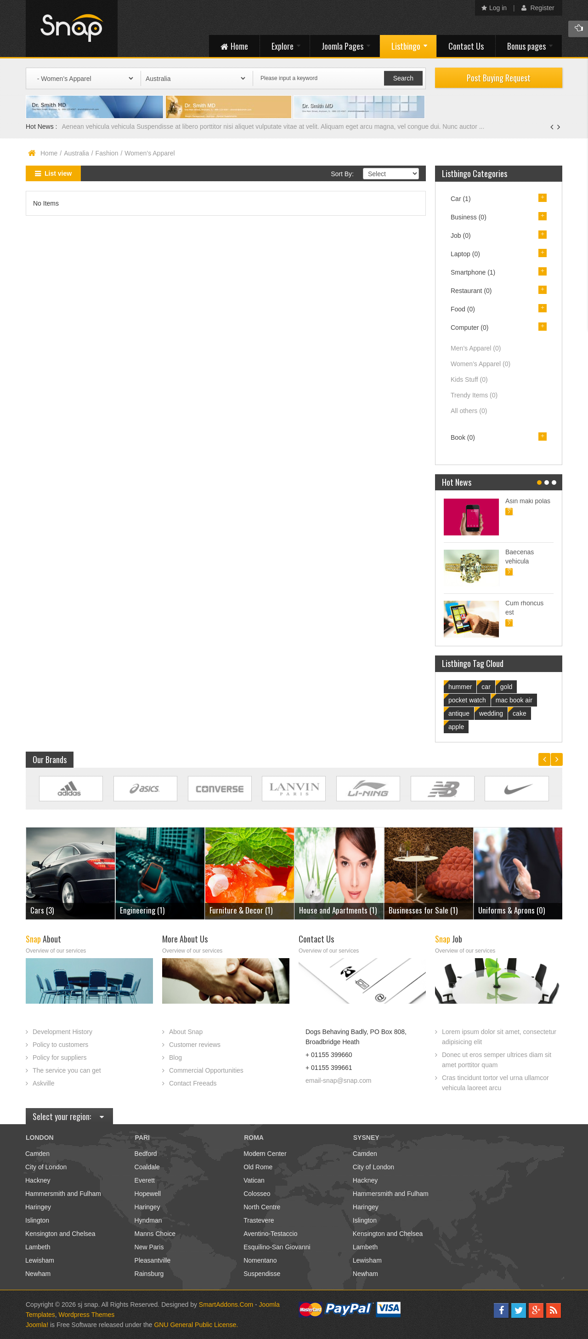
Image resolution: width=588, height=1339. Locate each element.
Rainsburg (149, 1273)
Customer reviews (194, 1044)
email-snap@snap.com (338, 1080)
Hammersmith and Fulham (63, 1193)
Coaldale (147, 1167)
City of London (46, 1167)
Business (468, 217)
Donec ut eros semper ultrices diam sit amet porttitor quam (496, 1060)
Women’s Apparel (480, 364)
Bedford (146, 1153)
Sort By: (342, 174)
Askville (43, 1083)
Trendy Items (474, 395)
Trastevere (258, 1220)
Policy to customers (60, 1044)
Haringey (38, 1207)
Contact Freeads (193, 1083)
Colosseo (256, 1193)
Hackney (37, 1180)
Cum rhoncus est (524, 607)
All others (469, 410)
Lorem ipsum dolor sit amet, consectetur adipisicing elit (499, 1037)
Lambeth (37, 1247)
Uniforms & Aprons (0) (511, 910)
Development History (62, 1031)
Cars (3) (42, 910)
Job (461, 235)
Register (537, 7)
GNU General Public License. (196, 1324)
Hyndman (148, 1220)
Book (463, 437)
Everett (145, 1180)
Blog (175, 1057)
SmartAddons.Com (226, 1304)
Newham (38, 1273)
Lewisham (39, 1260)
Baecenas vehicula (519, 556)
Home (48, 153)
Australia (76, 153)
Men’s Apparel (476, 348)
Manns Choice (155, 1233)
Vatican (254, 1180)
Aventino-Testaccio (270, 1233)
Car (461, 198)
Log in (494, 7)
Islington (37, 1220)
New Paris (149, 1247)
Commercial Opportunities (206, 1070)
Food (463, 309)
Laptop (465, 254)
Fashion (107, 153)
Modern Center (264, 1153)
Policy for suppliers (60, 1057)
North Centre (261, 1207)
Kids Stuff (469, 379)
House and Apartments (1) (338, 910)
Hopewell (148, 1193)
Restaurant (471, 290)
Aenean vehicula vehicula (99, 126)
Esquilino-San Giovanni (277, 1247)
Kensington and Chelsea (60, 1233)
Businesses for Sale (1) (423, 910)
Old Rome (257, 1167)
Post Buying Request (499, 78)
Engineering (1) (142, 910)
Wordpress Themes (87, 1314)
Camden (37, 1153)
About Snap (186, 1031)
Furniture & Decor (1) (240, 910)
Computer (469, 327)
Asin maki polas (527, 501)
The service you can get (67, 1070)
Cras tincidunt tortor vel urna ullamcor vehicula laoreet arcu (495, 1083)
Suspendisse (261, 1273)
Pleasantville (153, 1260)
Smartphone (473, 272)
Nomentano (260, 1260)
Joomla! (37, 1324)
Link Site (71, 788)
